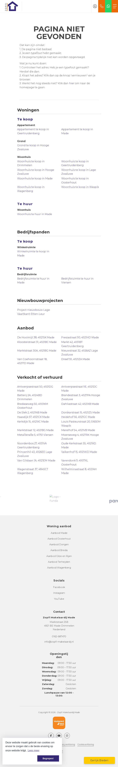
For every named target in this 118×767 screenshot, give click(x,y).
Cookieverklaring (85, 744)
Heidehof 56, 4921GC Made (78, 417)
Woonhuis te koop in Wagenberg (31, 189)
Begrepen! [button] (48, 758)
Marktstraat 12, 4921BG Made (35, 430)
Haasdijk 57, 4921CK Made (33, 417)
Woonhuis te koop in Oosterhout (75, 180)
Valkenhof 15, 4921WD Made (79, 451)
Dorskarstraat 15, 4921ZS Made (80, 412)
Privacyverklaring (66, 744)
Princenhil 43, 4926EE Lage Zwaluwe (34, 453)
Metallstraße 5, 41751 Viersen (35, 434)
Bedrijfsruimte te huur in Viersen (77, 280)
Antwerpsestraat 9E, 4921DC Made (79, 388)
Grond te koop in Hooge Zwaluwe (33, 147)
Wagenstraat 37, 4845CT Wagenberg (32, 471)
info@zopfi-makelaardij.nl (59, 641)
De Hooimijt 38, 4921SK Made (35, 337)
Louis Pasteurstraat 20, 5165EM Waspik (81, 423)
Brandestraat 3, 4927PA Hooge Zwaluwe (80, 397)
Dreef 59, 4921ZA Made (75, 359)
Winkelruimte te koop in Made (33, 253)
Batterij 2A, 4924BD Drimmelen (29, 397)
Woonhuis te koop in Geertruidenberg (75, 163)
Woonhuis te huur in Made (34, 214)
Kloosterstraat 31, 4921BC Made (37, 342)
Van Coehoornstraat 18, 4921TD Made (32, 361)
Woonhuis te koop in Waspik (80, 187)
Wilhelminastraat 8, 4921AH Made (79, 471)
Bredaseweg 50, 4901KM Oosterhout (32, 405)
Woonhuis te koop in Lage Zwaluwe (78, 171)
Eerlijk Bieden (99, 760)
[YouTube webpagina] (59, 735)
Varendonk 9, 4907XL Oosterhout (74, 462)
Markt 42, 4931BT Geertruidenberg (72, 344)
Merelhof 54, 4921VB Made (78, 430)
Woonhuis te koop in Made (34, 178)
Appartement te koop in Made (77, 131)
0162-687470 (59, 636)
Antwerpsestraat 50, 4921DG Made (35, 388)
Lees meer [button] (33, 750)
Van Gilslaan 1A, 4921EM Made (36, 460)
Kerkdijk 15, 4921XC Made (33, 421)
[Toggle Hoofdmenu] (114, 6)
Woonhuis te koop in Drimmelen (31, 163)
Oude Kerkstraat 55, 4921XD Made (78, 445)
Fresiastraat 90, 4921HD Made (80, 337)
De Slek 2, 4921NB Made (32, 412)
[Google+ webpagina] (67, 735)
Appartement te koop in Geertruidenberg (33, 131)
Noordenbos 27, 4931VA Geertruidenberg (32, 445)
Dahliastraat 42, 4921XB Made (80, 403)
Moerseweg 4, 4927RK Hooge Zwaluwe (80, 436)
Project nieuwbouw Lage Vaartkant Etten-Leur (33, 311)
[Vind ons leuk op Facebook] (51, 735)
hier (71, 83)
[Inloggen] (95, 6)
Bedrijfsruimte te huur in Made (33, 280)
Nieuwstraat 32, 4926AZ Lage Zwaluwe (79, 352)
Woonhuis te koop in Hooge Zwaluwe (35, 171)
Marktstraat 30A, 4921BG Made (36, 350)
